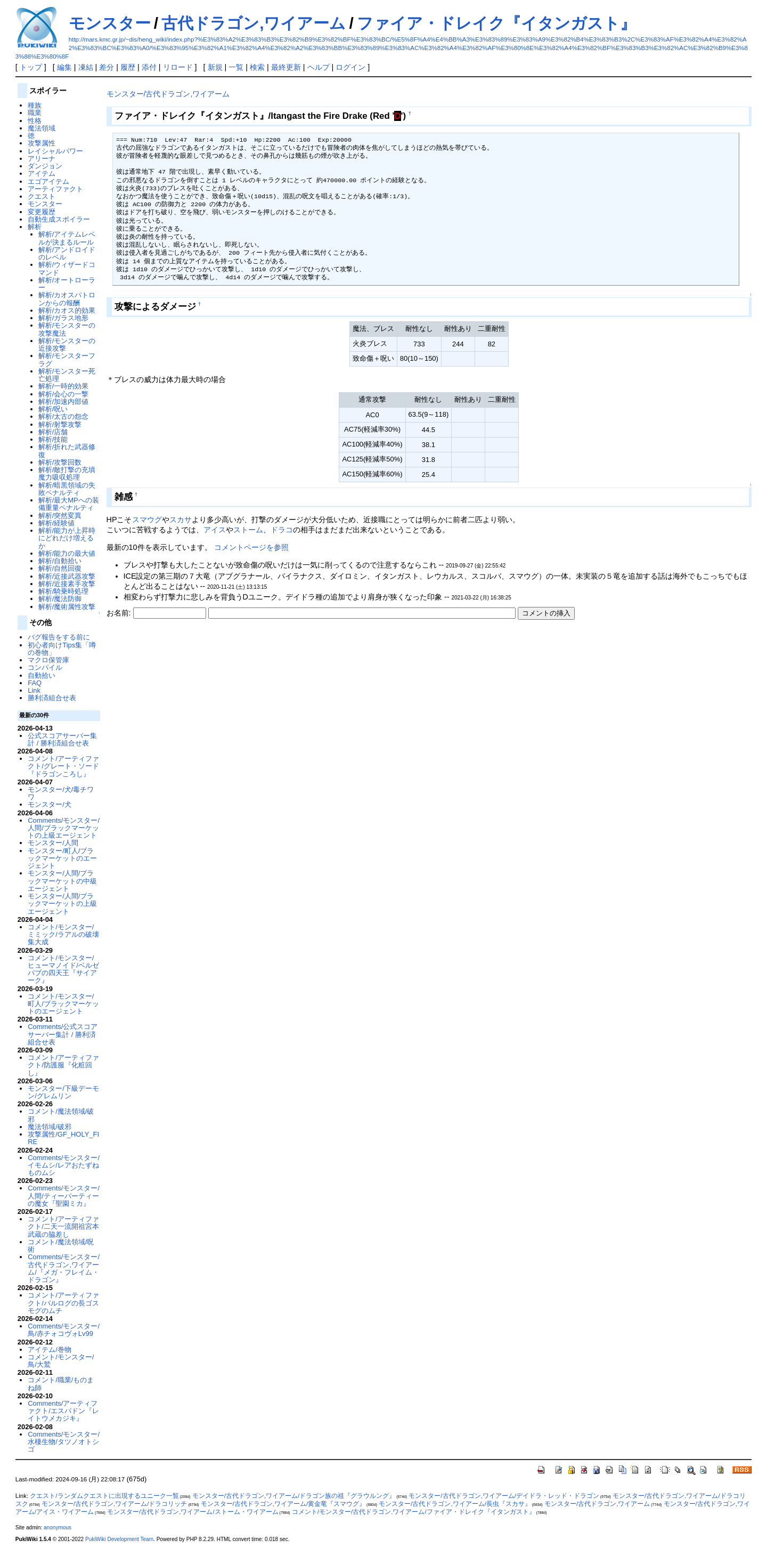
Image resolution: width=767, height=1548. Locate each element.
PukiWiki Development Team (119, 1539)
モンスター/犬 (49, 804)
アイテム (41, 173)
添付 (149, 67)
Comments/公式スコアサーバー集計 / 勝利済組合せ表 (62, 1034)
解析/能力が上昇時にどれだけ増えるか (67, 538)
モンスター (110, 23)
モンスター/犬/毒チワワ (61, 793)
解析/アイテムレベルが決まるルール (67, 238)
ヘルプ (318, 67)
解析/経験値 (56, 523)
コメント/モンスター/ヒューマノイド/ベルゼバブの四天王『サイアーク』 (63, 969)
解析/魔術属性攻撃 (67, 607)
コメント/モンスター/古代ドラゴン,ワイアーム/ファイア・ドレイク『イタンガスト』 (413, 1512)
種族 (35, 105)
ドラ (278, 529)
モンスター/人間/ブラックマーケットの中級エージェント (62, 881)
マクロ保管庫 (48, 660)
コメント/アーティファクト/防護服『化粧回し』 (63, 1065)
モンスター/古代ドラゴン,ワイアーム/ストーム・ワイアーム (193, 1512)
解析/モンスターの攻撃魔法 (67, 329)
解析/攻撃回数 (60, 462)
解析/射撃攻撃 (60, 424)
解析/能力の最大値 (67, 553)
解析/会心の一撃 (63, 394)
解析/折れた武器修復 (67, 450)
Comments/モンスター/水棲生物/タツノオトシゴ (64, 1442)
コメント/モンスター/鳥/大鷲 (61, 1360)
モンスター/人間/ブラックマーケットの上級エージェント (62, 903)
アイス (214, 529)
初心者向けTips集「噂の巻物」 (62, 649)
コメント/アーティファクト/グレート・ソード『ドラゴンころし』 (63, 766)
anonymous (57, 1527)
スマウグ (147, 519)
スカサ (180, 519)
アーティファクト (55, 189)
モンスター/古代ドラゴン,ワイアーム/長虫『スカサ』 (455, 1504)
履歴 (127, 67)
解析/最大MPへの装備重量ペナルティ (68, 504)
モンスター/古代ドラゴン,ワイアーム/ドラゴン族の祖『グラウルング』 (294, 1496)
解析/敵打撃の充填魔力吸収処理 (67, 473)
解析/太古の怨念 (63, 416)
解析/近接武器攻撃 (67, 576)
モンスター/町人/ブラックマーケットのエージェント (62, 858)
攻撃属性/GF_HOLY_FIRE (63, 1138)
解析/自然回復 (60, 568)
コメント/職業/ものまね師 (61, 1383)
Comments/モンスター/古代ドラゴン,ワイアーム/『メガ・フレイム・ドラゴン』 (64, 1268)
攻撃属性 (41, 143)
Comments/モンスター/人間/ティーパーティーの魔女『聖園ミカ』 (64, 1195)
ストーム (248, 529)
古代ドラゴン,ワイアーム (253, 23)
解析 (35, 227)
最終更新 (286, 67)
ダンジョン (45, 166)
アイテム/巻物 (49, 1350)
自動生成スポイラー (59, 219)
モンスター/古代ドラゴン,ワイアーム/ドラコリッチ (114, 1504)
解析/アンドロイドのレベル (67, 253)
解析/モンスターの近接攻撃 (67, 344)
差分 (106, 67)
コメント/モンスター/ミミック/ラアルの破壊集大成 (63, 934)
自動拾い (41, 675)
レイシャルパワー (55, 151)
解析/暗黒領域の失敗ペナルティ (67, 489)
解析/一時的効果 (63, 386)
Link (34, 690)
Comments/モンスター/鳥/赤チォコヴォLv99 (64, 1330)
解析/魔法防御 (60, 599)
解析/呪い (53, 409)
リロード (178, 67)
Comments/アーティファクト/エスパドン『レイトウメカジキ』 (63, 1411)
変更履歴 (41, 212)
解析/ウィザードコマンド (67, 268)
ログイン (350, 67)
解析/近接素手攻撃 (67, 584)
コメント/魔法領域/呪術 (61, 1245)
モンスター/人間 (53, 843)
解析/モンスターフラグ (67, 359)
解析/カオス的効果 (67, 310)
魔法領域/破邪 (49, 1127)
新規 (215, 67)
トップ (31, 67)
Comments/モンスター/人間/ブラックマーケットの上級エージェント (64, 828)
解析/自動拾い (60, 561)
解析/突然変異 (60, 516)
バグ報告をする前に (59, 637)
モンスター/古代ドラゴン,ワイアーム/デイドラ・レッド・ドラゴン (504, 1496)
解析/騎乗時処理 (63, 591)
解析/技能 (53, 439)
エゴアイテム (48, 181)
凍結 (85, 67)
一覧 (236, 67)
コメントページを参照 (251, 547)
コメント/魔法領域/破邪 (61, 1115)
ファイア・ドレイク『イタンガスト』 (496, 23)
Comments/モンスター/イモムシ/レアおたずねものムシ (64, 1165)
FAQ (35, 683)
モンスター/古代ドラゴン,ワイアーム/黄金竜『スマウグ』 (283, 1504)
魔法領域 (41, 128)
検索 (257, 67)
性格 (35, 121)
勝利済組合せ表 (52, 698)
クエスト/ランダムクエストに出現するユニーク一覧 (104, 1496)
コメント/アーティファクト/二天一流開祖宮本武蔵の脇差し (63, 1226)
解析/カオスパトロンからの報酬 (67, 298)
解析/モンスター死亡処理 (67, 375)
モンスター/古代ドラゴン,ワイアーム (168, 94)
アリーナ (41, 159)
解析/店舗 (53, 432)
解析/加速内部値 (63, 402)
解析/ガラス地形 (63, 318)
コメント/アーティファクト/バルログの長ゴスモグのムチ (63, 1303)
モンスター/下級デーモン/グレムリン (63, 1092)
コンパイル (45, 667)
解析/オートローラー (67, 283)
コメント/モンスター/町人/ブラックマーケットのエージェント (63, 1004)
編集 (64, 67)
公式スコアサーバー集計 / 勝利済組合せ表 (62, 739)
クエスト (41, 196)
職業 (35, 113)
